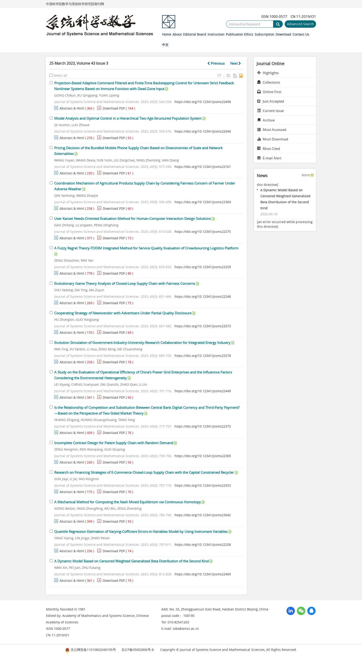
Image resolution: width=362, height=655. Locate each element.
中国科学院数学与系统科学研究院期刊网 (75, 4)
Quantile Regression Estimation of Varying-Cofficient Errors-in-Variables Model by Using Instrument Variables (140, 531)
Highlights (268, 72)
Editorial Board (194, 34)
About (177, 34)
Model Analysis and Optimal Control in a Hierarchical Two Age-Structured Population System (128, 118)
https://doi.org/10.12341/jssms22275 (203, 231)
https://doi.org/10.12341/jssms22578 (203, 355)
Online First (269, 91)
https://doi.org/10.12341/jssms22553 (203, 485)
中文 (165, 44)
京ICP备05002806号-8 (137, 649)
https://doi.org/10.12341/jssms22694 (203, 131)
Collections (268, 82)
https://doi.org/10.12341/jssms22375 (203, 426)
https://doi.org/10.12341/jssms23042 (203, 515)
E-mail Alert (269, 158)
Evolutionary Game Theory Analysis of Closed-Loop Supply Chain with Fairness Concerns (124, 283)
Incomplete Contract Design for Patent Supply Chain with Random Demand (113, 442)
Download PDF (114, 108)
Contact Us (301, 34)
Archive (266, 120)
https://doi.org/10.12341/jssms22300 (203, 456)
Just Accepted (270, 101)
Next (235, 63)
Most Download (272, 139)
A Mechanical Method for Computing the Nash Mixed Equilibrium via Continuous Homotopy (127, 502)
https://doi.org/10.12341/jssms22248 (203, 296)
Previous (216, 63)
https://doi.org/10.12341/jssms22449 (203, 391)
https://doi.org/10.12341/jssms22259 (203, 267)
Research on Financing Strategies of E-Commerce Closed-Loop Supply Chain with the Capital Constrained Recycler (144, 472)
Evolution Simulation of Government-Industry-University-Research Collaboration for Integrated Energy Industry (142, 342)
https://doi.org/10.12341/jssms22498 (203, 102)
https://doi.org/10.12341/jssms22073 (203, 326)
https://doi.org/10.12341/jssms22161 (203, 166)
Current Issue (270, 110)
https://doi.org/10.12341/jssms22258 (203, 544)
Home (166, 34)
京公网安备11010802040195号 (90, 649)
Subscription (264, 34)
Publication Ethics (239, 34)
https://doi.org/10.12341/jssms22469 (203, 574)
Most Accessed (271, 129)
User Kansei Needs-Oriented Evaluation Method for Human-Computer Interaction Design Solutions (132, 218)
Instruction (216, 34)
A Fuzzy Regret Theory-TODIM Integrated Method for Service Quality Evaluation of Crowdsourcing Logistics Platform (146, 248)
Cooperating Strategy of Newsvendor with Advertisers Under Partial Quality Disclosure (122, 313)
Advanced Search (300, 24)
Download (283, 34)
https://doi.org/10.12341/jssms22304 (203, 202)
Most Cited (268, 148)
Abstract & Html (72, 108)
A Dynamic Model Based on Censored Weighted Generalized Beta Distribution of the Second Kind (131, 561)
